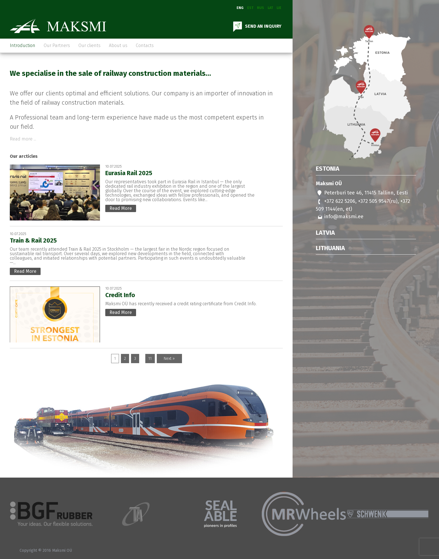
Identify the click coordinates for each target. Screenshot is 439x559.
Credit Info (120, 295)
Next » (169, 358)
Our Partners (57, 45)
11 (150, 358)
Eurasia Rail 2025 (128, 173)
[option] (52, 514)
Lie (279, 8)
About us (118, 45)
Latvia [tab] (325, 232)
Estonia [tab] (327, 168)
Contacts (145, 45)
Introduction (22, 45)
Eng (240, 8)
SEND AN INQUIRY (256, 26)
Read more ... (23, 139)
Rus (260, 8)
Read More (120, 208)
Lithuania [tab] (330, 248)
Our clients (89, 45)
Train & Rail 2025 (33, 240)
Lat (270, 8)
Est (250, 8)
